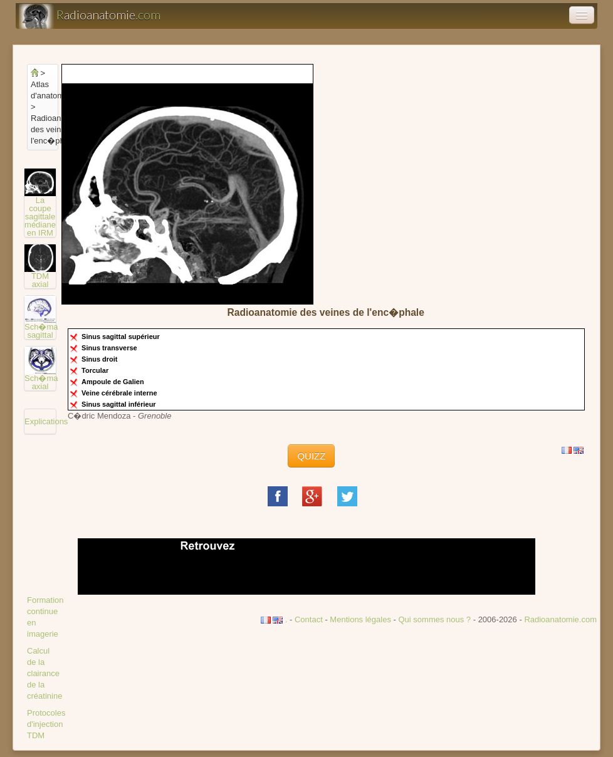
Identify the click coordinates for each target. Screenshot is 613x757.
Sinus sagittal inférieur (119, 404)
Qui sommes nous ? (435, 619)
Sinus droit (100, 359)
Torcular (95, 370)
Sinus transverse (110, 348)
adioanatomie (89, 16)
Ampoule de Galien (113, 381)
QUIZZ (311, 456)
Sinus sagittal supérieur (121, 336)
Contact (309, 619)
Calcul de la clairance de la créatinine (44, 673)
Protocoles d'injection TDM (46, 724)
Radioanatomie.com (560, 619)
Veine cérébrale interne (120, 393)
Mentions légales (360, 619)
